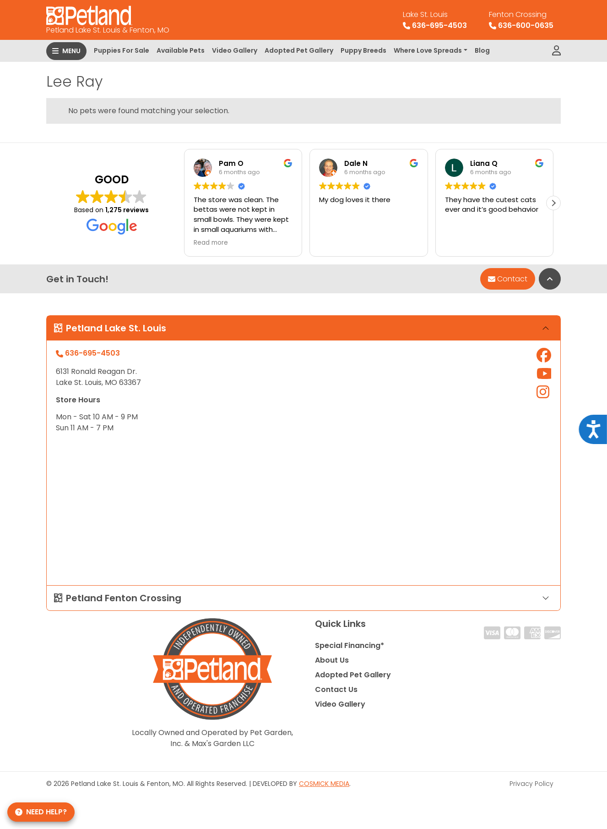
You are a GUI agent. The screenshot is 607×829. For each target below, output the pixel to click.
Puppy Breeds (363, 50)
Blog (482, 50)
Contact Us (336, 689)
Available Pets (181, 50)
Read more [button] (211, 243)
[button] (553, 203)
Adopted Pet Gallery (299, 50)
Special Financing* (349, 645)
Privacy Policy (531, 783)
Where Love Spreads (428, 50)
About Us (332, 660)
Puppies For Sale (121, 50)
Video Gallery (234, 50)
